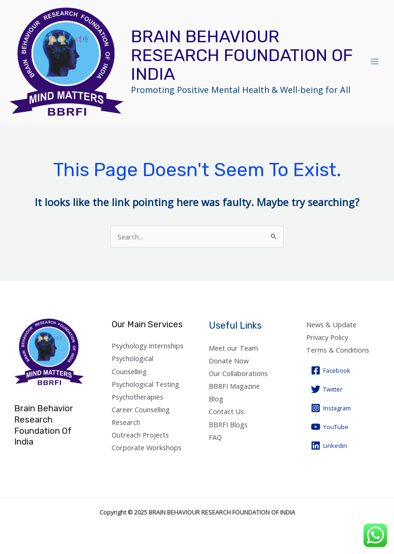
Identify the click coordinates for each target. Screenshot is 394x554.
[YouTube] (329, 426)
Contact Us (226, 411)
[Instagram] (331, 408)
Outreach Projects (140, 434)
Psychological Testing (145, 384)
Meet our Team (233, 348)
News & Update (331, 324)
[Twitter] (326, 389)
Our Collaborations (238, 373)
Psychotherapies (137, 396)
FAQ (215, 437)
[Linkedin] (329, 445)
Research (126, 422)
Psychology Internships (147, 345)
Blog (216, 398)
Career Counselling (141, 409)
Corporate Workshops (147, 447)
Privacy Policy (327, 337)
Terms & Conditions (337, 349)
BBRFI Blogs (228, 424)
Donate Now (229, 360)
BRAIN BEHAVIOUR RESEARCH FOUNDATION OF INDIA (241, 55)
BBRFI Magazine (234, 386)
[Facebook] (330, 370)
